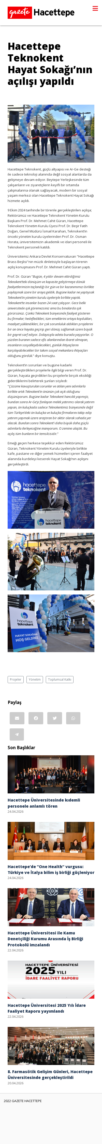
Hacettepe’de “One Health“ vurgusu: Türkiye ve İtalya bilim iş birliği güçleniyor (51, 869)
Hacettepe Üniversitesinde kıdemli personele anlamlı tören (44, 803)
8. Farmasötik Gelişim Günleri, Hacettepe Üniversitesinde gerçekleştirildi (50, 1074)
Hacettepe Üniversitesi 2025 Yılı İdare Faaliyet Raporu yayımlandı (47, 1008)
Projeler (15, 679)
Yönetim (35, 679)
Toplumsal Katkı (59, 679)
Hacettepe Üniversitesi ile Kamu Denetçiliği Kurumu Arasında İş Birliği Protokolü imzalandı (45, 939)
